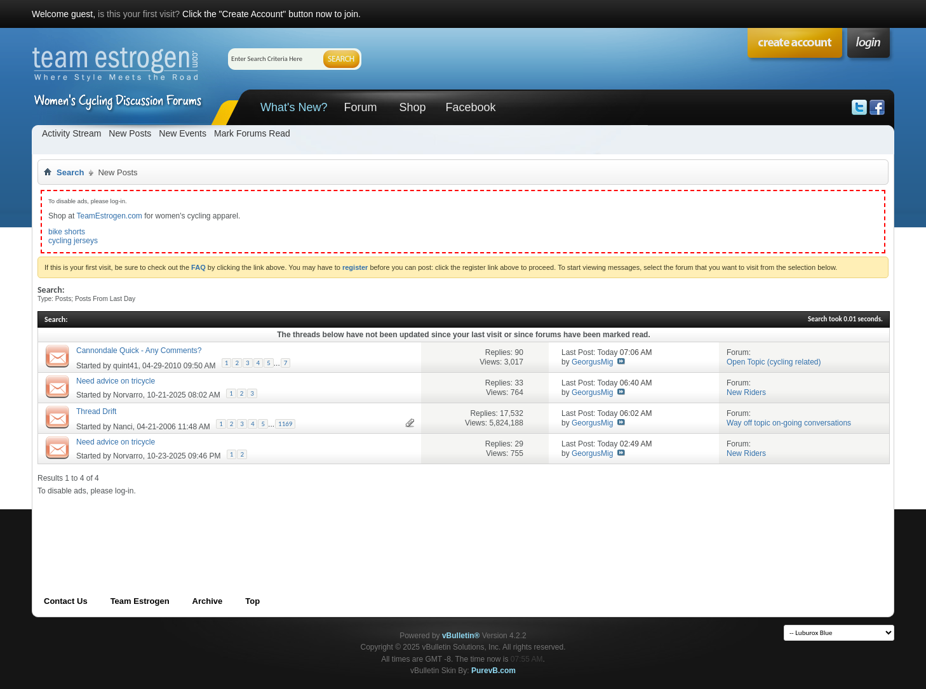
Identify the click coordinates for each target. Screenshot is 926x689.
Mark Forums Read (252, 133)
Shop (412, 107)
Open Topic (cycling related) (774, 362)
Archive (207, 601)
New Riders (746, 392)
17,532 (511, 413)
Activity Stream (71, 133)
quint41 (125, 365)
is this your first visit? (139, 14)
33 (518, 382)
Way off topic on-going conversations (789, 422)
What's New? (293, 107)
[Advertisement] (268, 524)
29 (518, 443)
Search (70, 172)
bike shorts (66, 231)
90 (518, 352)
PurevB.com (493, 670)
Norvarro (128, 395)
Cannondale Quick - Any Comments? (138, 350)
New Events (182, 133)
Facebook (470, 107)
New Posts (130, 133)
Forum (360, 107)
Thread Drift (96, 411)
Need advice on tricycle (115, 381)
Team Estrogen (140, 601)
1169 (285, 424)
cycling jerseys (73, 240)
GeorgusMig (592, 362)
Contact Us (66, 601)
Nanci (123, 426)
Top (252, 601)
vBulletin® (461, 635)
